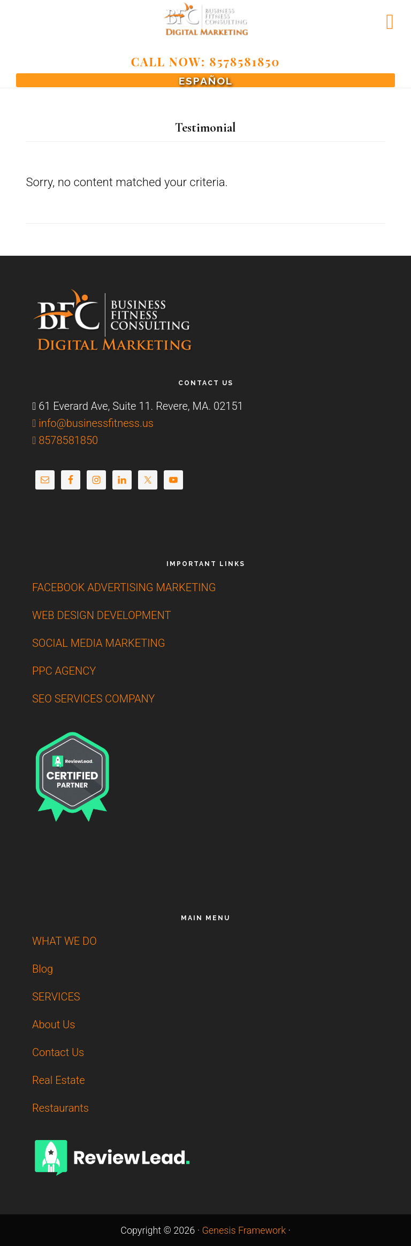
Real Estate (58, 1080)
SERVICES (56, 996)
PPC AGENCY (64, 670)
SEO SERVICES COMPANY (93, 698)
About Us (53, 1024)
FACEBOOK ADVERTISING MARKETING (124, 587)
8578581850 (65, 440)
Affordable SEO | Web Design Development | (205, 19)
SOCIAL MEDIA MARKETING (98, 643)
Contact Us (58, 1052)
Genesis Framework (244, 1230)
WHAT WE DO (64, 941)
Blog (42, 968)
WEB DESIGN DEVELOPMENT (101, 615)
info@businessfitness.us (93, 423)
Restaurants (60, 1108)
